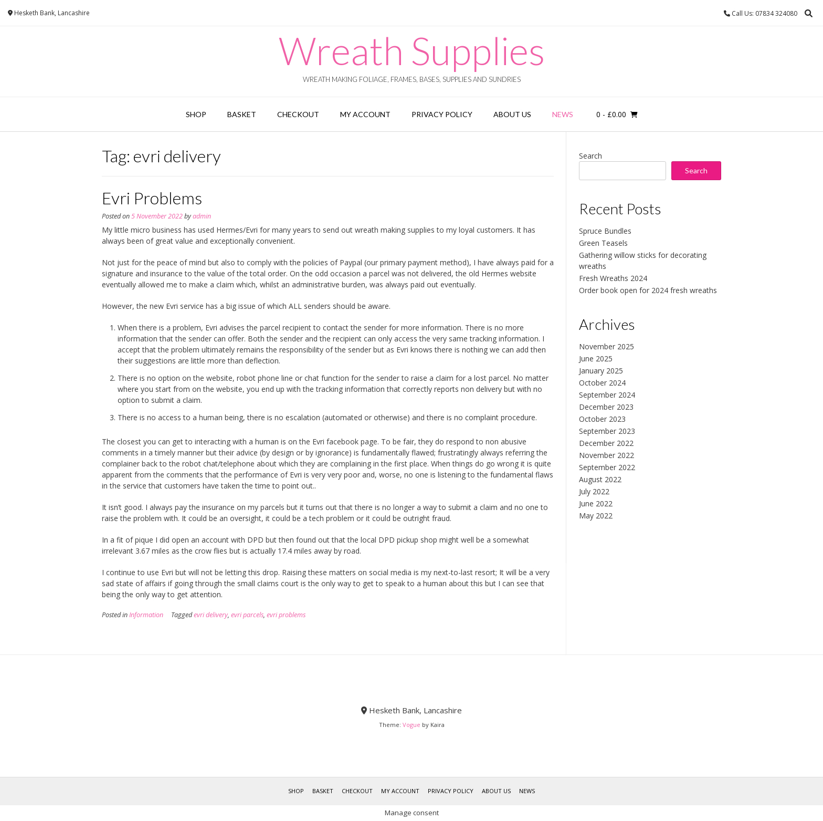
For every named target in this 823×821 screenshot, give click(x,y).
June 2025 (596, 358)
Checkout (298, 114)
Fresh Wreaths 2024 (613, 278)
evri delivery (211, 614)
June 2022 (596, 503)
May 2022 (596, 516)
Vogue (411, 725)
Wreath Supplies (412, 50)
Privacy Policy (442, 114)
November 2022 (606, 455)
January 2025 (601, 371)
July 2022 (594, 491)
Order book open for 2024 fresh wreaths (648, 290)
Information (146, 614)
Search (590, 156)
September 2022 (607, 467)
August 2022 (600, 479)
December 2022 (606, 443)
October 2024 (602, 383)
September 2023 (607, 431)
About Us (512, 114)
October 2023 (602, 419)
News (562, 114)
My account (365, 114)
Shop (196, 114)
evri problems (286, 614)
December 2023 (606, 407)
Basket (241, 114)
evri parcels (247, 614)
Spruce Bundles (605, 231)
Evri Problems (152, 198)
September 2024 (607, 395)
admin (202, 216)
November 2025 (606, 346)
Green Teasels (603, 243)
